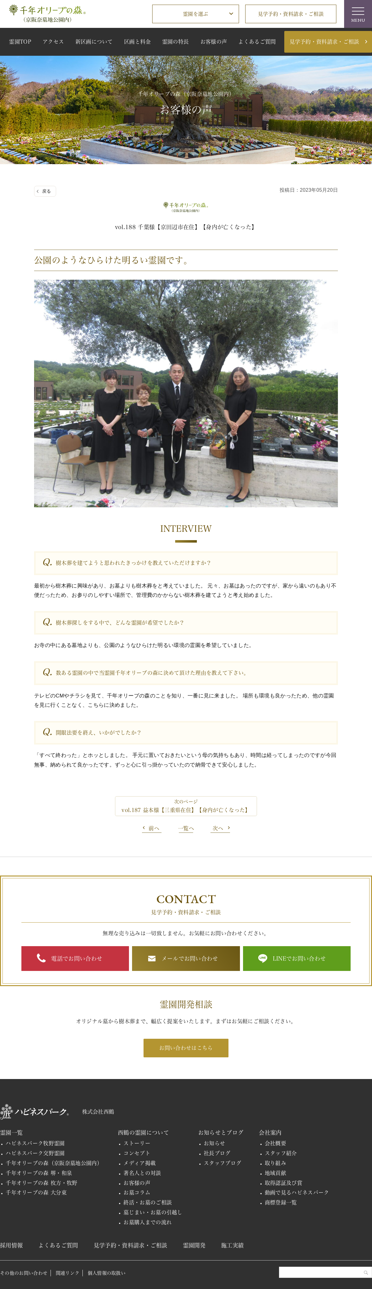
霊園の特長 (175, 41)
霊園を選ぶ (195, 13)
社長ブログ (217, 1153)
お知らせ (214, 1143)
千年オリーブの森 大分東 (36, 1192)
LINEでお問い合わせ (299, 958)
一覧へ (186, 828)
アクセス (53, 41)
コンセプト (136, 1153)
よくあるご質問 (257, 41)
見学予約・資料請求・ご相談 (291, 13)
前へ (153, 828)
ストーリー (136, 1143)
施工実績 (232, 1245)
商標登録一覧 (281, 1202)
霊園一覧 (11, 1132)
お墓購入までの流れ (147, 1222)
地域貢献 (275, 1173)
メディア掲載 (139, 1163)
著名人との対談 (142, 1173)
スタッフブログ (222, 1163)
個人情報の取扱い (107, 1273)
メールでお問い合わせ (190, 958)
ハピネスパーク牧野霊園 (35, 1143)
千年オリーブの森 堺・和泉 (39, 1173)
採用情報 (11, 1245)
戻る (46, 191)
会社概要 (275, 1143)
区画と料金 (137, 41)
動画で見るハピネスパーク (297, 1192)
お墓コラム (136, 1192)
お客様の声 (213, 41)
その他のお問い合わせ (23, 1273)
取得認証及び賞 (283, 1183)
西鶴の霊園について (143, 1132)
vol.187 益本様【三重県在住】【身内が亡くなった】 (186, 810)
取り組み (275, 1163)
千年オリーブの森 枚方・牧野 (42, 1183)
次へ (218, 828)
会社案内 (270, 1132)
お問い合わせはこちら (186, 1048)
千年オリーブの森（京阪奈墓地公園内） (54, 1163)
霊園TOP (20, 41)
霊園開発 (194, 1245)
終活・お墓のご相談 (147, 1202)
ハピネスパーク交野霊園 (35, 1153)
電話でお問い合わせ (76, 958)
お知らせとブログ (221, 1132)
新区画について (94, 41)
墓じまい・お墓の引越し (153, 1212)
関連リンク (68, 1273)
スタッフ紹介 (281, 1153)
